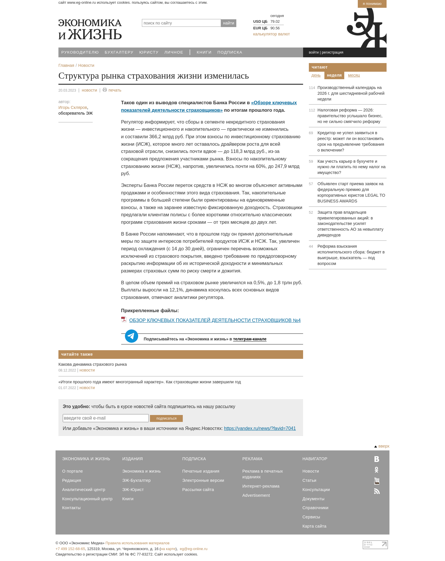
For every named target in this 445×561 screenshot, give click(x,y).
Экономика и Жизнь (86, 458)
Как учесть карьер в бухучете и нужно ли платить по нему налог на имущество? (351, 167)
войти (314, 52)
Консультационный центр (87, 498)
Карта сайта (314, 526)
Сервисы (311, 517)
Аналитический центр (83, 489)
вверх (381, 446)
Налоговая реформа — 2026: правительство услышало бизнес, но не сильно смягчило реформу (350, 116)
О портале (72, 471)
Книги (204, 52)
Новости (311, 471)
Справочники (315, 507)
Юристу (149, 52)
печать (112, 90)
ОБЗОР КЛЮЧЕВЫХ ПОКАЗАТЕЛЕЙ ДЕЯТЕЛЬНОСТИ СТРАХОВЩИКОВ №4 (215, 320)
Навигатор (315, 458)
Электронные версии (203, 480)
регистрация (332, 52)
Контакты (71, 507)
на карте (168, 549)
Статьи (309, 480)
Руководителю (80, 52)
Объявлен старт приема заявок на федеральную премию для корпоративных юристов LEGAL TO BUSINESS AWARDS (351, 192)
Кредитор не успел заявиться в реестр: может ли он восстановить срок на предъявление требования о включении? (350, 141)
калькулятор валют (271, 34)
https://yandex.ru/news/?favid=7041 (260, 428)
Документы (314, 498)
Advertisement (256, 495)
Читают (320, 67)
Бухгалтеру (119, 52)
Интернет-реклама (260, 486)
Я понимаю (372, 3)
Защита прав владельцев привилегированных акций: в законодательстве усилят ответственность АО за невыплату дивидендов (350, 224)
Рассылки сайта (198, 489)
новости (89, 90)
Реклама (252, 458)
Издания (132, 458)
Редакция (71, 480)
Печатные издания (200, 471)
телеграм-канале (250, 339)
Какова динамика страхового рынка (92, 364)
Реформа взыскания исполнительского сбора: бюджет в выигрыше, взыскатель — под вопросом (351, 255)
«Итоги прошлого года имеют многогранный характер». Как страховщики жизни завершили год (149, 382)
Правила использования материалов (138, 543)
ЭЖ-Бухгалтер (136, 480)
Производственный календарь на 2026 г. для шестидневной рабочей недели (351, 93)
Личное (173, 52)
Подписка (229, 52)
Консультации (316, 489)
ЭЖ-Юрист (133, 489)
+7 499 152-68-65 (70, 549)
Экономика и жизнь (141, 471)
